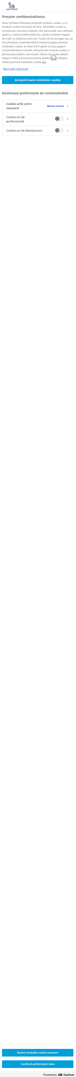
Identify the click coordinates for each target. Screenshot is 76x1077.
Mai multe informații (15, 69)
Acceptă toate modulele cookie (38, 80)
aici (53, 58)
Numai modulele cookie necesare (37, 1052)
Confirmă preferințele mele (38, 1064)
